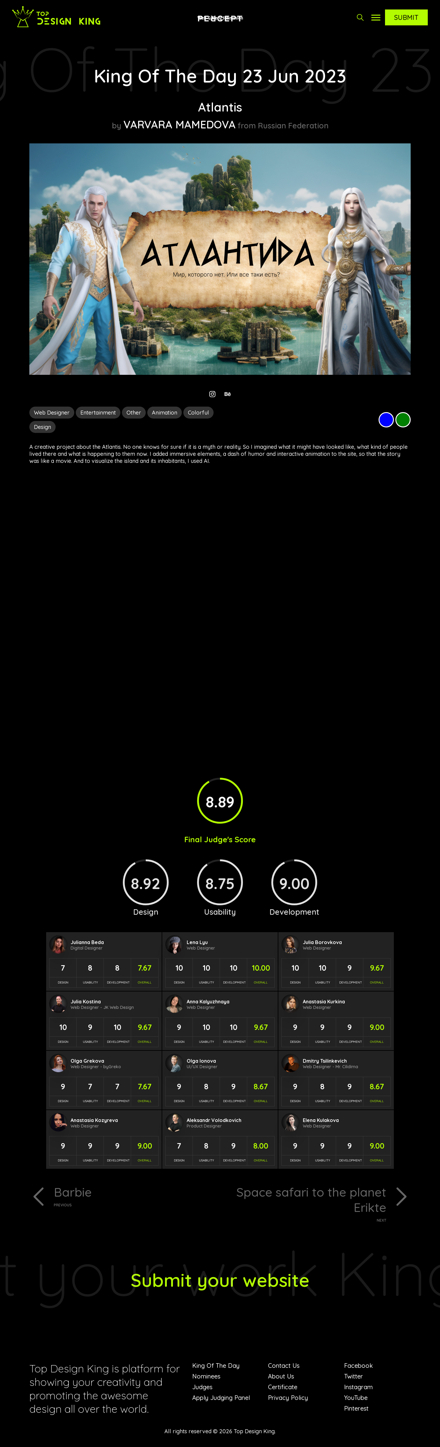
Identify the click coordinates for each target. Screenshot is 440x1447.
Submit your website (220, 1279)
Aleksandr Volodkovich (214, 1120)
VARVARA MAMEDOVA (179, 124)
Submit (406, 17)
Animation (164, 412)
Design (42, 426)
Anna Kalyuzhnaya (208, 1002)
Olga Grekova (87, 1061)
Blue (386, 419)
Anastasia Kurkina (324, 1002)
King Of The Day (216, 1365)
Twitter (353, 1376)
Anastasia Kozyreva (94, 1120)
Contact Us (283, 1365)
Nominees (206, 1376)
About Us (281, 1376)
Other (134, 412)
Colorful (198, 412)
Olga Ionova (201, 1061)
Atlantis (220, 107)
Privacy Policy (288, 1397)
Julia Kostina (86, 1002)
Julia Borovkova (322, 942)
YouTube (356, 1397)
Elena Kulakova (321, 1120)
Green (403, 419)
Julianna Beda (87, 942)
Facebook (358, 1365)
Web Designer (52, 412)
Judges (202, 1387)
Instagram (358, 1387)
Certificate (282, 1387)
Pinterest (356, 1408)
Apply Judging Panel (221, 1397)
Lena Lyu (197, 942)
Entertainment (98, 412)
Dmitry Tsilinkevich (325, 1061)
